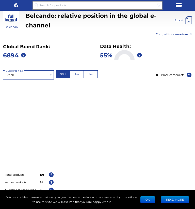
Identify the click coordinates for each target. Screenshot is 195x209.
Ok (147, 199)
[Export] (183, 20)
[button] (16, 5)
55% (106, 55)
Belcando (11, 26)
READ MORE (175, 199)
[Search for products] (97, 5)
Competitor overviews (174, 33)
